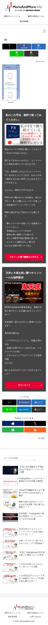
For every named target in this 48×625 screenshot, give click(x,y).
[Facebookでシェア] (24, 46)
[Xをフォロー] (35, 423)
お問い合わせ (35, 617)
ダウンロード (24, 385)
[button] (31, 54)
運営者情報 (12, 617)
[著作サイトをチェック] (13, 423)
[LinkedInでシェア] (24, 409)
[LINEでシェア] (17, 54)
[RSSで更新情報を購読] (35, 429)
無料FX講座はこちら (35, 613)
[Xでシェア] (9, 46)
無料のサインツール (12, 613)
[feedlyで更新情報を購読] (13, 429)
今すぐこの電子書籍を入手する (24, 257)
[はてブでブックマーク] (38, 46)
